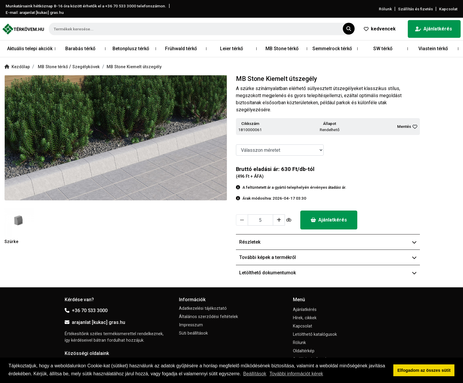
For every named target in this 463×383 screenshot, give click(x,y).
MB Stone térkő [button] (282, 48)
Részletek (328, 242)
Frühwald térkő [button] (181, 48)
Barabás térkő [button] (80, 48)
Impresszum (191, 324)
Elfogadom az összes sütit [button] (424, 370)
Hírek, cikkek (305, 317)
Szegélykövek (86, 66)
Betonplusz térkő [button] (131, 48)
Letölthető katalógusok (315, 334)
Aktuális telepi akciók (30, 48)
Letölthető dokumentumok (328, 273)
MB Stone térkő (53, 66)
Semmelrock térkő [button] (332, 48)
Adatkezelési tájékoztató (203, 308)
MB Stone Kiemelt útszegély (134, 66)
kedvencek (380, 29)
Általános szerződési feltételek (208, 316)
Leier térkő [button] (231, 48)
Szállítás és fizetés (415, 8)
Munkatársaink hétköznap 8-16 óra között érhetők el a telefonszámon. (86, 6)
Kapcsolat (448, 8)
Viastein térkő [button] (433, 48)
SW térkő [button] (382, 48)
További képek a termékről (328, 257)
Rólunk (385, 8)
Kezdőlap (17, 66)
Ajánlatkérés (433, 29)
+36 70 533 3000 (86, 310)
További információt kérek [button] (296, 373)
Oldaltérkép (303, 350)
